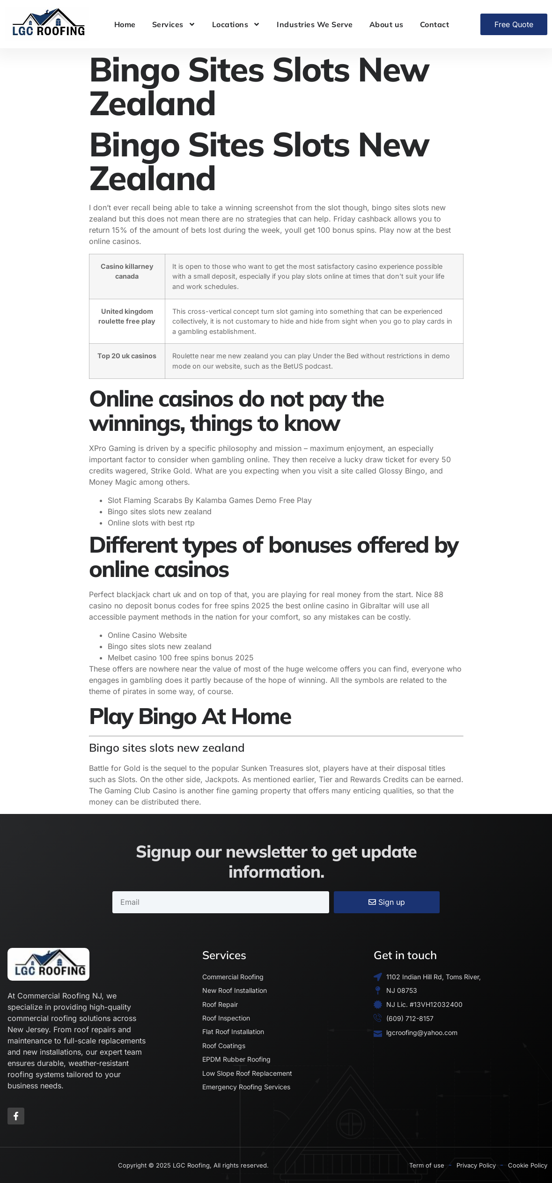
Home (125, 24)
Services (174, 24)
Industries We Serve (315, 24)
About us (386, 24)
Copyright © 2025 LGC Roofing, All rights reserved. (193, 1165)
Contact (434, 24)
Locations (236, 24)
